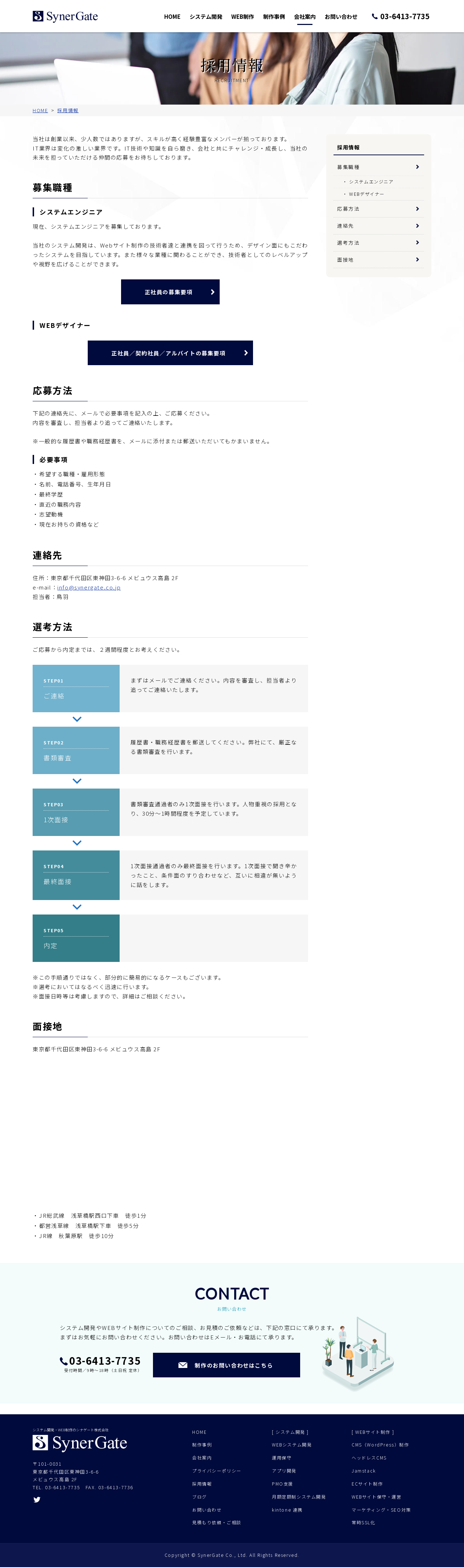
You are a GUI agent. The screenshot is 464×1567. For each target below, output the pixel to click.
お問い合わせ (346, 16)
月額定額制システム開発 (299, 1497)
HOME (185, 16)
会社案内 (312, 16)
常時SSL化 (364, 1522)
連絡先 (345, 225)
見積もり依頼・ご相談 (216, 1522)
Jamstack (364, 1470)
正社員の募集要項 (169, 292)
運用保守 (281, 1457)
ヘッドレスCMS (369, 1457)
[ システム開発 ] (290, 1432)
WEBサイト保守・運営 (377, 1497)
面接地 (345, 259)
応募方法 (348, 208)
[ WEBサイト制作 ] (373, 1432)
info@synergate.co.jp (89, 587)
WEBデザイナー (367, 194)
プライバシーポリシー (216, 1470)
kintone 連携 (287, 1510)
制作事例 (283, 16)
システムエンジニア (371, 181)
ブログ (199, 1497)
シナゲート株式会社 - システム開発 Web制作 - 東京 (65, 17)
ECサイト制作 (367, 1484)
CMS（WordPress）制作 (380, 1444)
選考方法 (348, 242)
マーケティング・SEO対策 (381, 1510)
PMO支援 (282, 1484)
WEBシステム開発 (292, 1444)
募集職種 (348, 166)
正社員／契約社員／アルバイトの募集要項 (168, 353)
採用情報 (202, 1484)
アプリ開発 (284, 1470)
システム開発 (217, 16)
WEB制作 (253, 16)
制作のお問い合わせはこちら (234, 1365)
